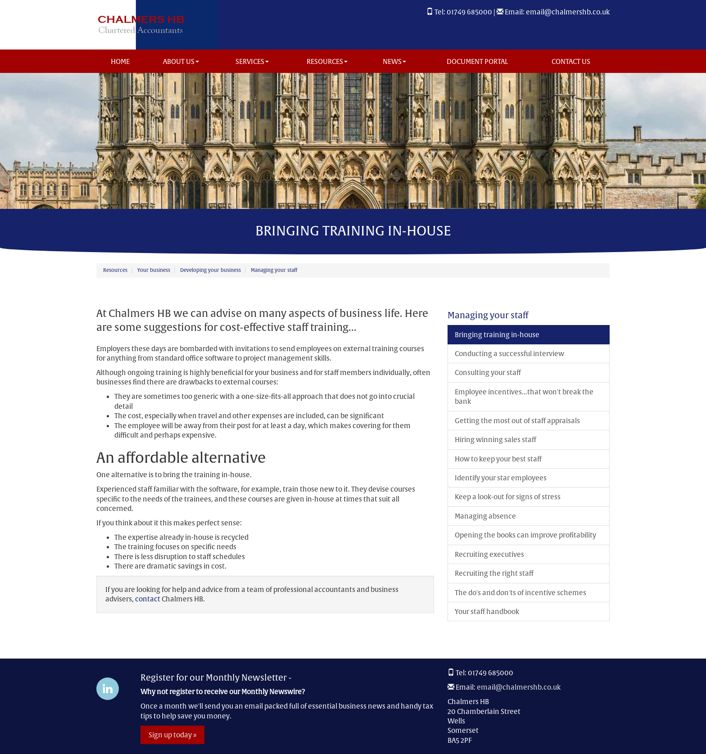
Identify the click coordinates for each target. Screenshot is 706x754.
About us (181, 61)
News (394, 61)
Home (120, 61)
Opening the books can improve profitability (525, 535)
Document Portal (477, 61)
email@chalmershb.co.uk (568, 12)
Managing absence (485, 516)
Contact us (571, 61)
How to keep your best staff (498, 459)
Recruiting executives (489, 554)
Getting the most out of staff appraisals (517, 420)
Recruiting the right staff (494, 573)
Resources (327, 61)
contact (147, 599)
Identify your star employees (501, 478)
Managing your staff (274, 270)
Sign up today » (172, 735)
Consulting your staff (488, 372)
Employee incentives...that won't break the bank (524, 396)
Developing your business (210, 270)
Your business (153, 270)
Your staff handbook (487, 611)
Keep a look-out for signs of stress (508, 496)
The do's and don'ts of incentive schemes (520, 592)
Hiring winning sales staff (495, 439)
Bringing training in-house (497, 334)
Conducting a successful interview (509, 353)
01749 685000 (469, 12)
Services (252, 61)
